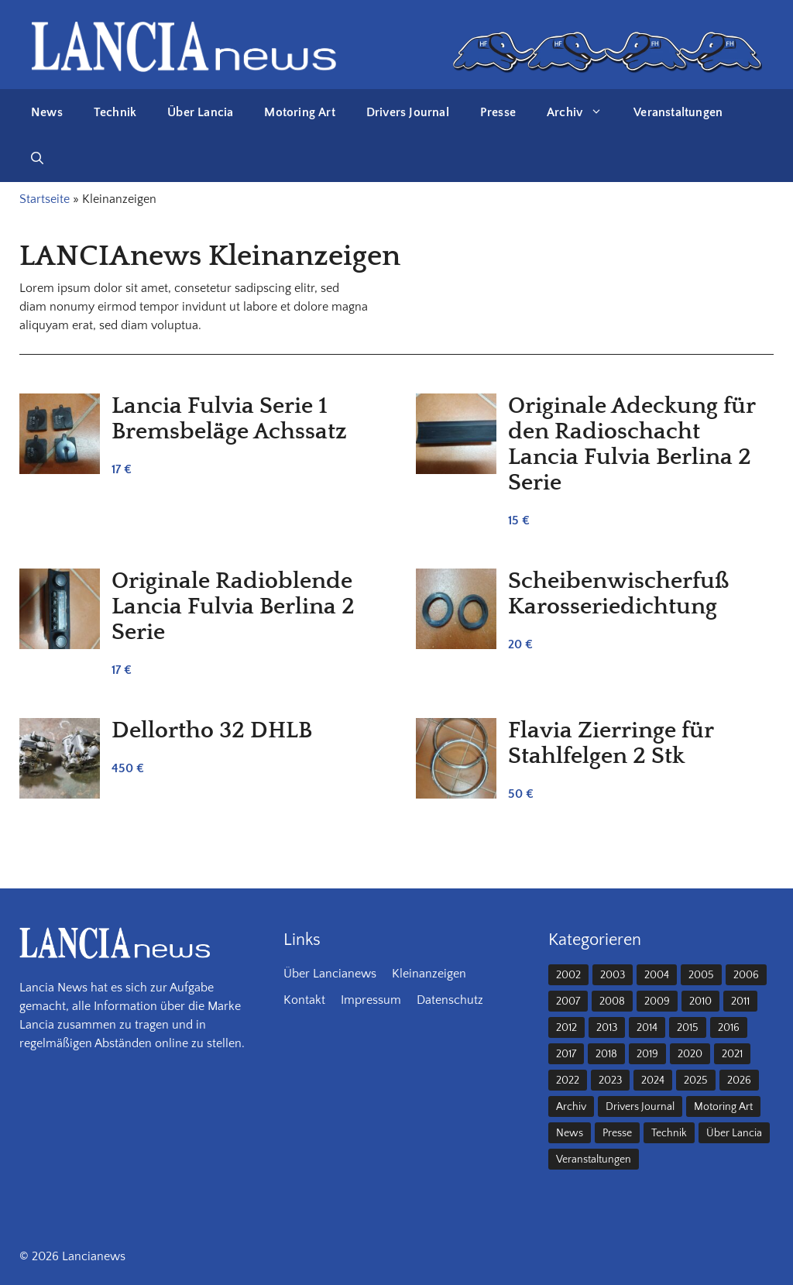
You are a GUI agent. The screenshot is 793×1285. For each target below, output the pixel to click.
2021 (732, 1054)
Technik (115, 112)
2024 (652, 1080)
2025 (696, 1080)
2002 (568, 975)
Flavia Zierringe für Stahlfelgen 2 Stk (610, 743)
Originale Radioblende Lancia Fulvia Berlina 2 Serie (233, 607)
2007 (568, 1001)
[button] (37, 159)
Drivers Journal (407, 112)
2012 (566, 1028)
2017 (566, 1054)
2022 (567, 1080)
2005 (701, 975)
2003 (612, 975)
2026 (739, 1080)
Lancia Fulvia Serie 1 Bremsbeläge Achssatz (229, 419)
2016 (729, 1028)
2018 (606, 1054)
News (47, 112)
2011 (740, 1001)
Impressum (371, 1000)
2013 (606, 1028)
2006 (746, 975)
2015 (688, 1028)
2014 (647, 1028)
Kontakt (304, 1000)
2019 (647, 1054)
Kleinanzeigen (429, 974)
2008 (612, 1001)
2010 (700, 1001)
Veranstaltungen (678, 112)
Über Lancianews (329, 974)
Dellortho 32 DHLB (212, 731)
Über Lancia (200, 112)
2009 (657, 1001)
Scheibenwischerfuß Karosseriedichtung (618, 594)
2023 (610, 1080)
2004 (656, 975)
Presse (498, 112)
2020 (690, 1054)
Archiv (582, 112)
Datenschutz (450, 1000)
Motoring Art (299, 112)
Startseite (44, 199)
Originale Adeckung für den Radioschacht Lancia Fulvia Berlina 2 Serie (631, 444)
